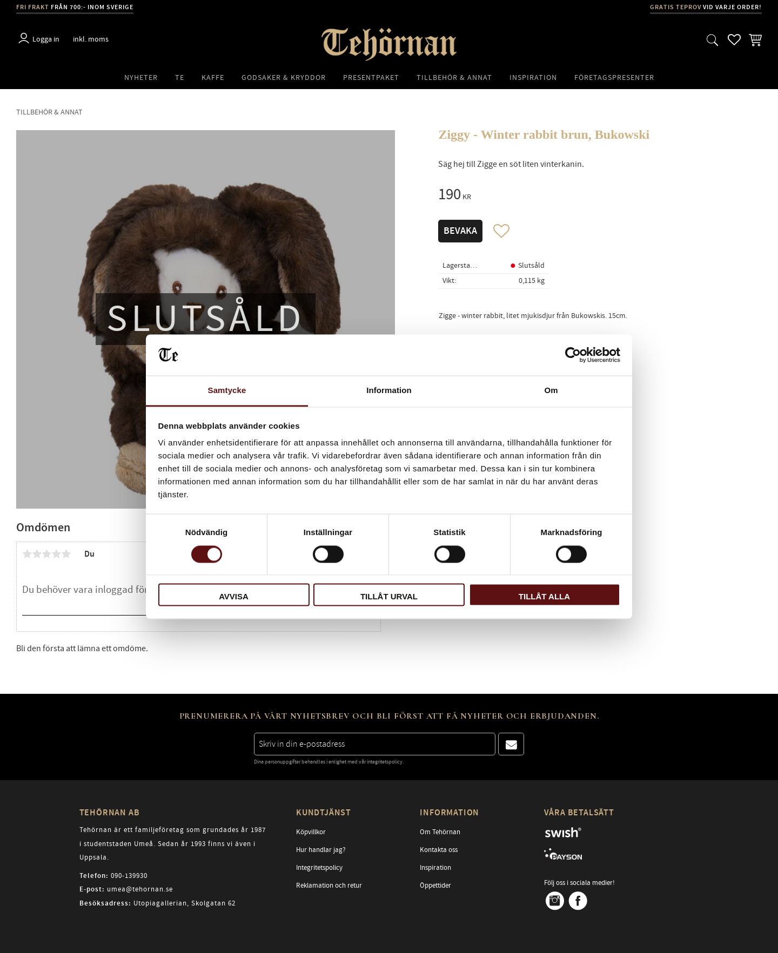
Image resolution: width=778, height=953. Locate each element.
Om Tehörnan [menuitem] (440, 832)
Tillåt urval (389, 596)
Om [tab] (551, 390)
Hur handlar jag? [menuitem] (321, 850)
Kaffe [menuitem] (213, 77)
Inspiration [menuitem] (533, 77)
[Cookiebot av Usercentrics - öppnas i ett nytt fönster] (573, 355)
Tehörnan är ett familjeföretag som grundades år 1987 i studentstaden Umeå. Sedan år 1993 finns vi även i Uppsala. (172, 844)
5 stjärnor (66, 554)
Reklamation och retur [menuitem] (329, 885)
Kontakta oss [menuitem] (439, 850)
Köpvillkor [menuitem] (311, 832)
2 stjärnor (37, 554)
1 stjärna (27, 554)
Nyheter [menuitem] (141, 77)
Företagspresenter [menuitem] (614, 77)
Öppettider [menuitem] (435, 885)
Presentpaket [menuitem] (371, 77)
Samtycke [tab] (227, 390)
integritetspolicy (385, 762)
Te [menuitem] (179, 77)
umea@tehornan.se (140, 889)
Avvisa (234, 596)
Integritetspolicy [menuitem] (319, 867)
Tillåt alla (544, 596)
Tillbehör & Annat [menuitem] (454, 77)
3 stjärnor (46, 554)
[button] (713, 39)
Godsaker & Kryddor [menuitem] (284, 77)
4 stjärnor (56, 554)
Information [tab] (389, 390)
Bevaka (460, 231)
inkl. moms (91, 39)
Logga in (45, 39)
